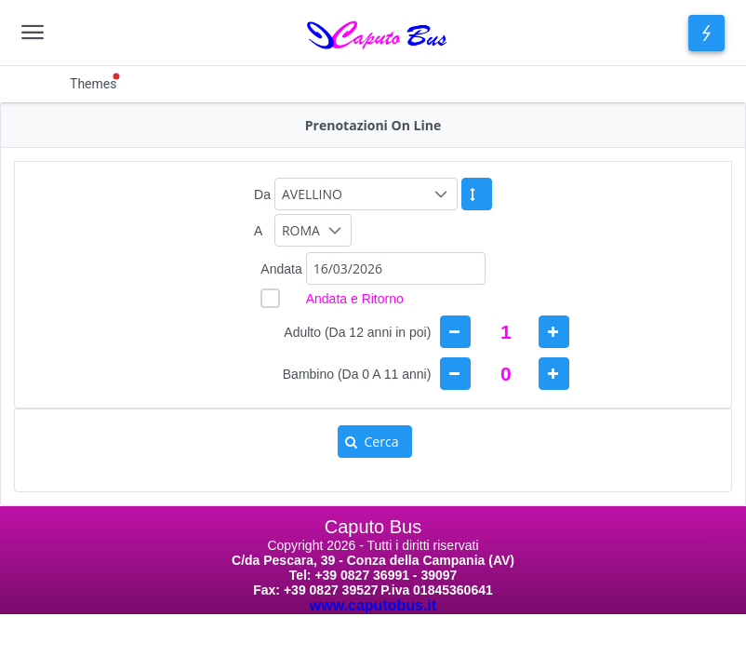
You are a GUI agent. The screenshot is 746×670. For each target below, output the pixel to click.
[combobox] (396, 268)
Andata (280, 268)
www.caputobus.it (373, 605)
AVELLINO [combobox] (312, 194)
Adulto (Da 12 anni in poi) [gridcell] (357, 332)
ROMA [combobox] (301, 230)
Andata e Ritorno (355, 298)
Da (262, 194)
